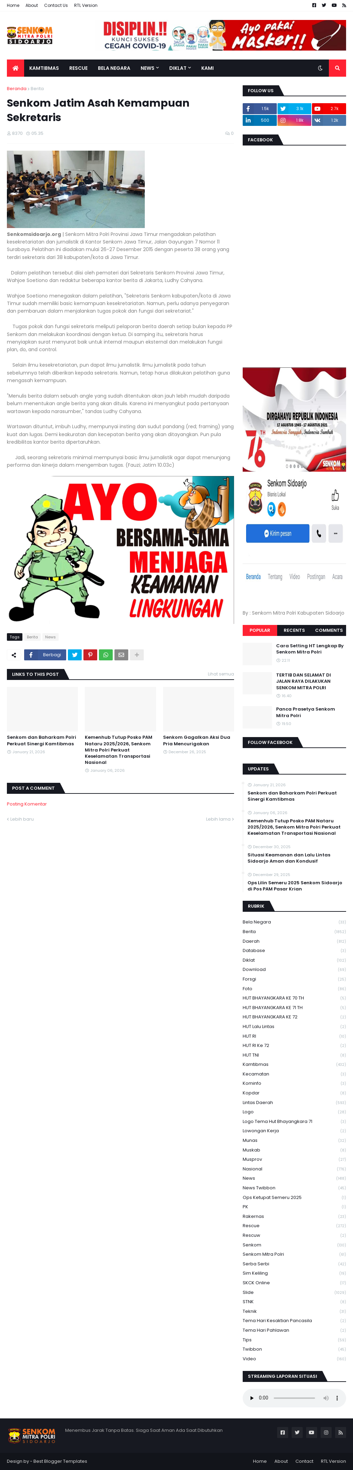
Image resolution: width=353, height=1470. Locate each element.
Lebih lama (218, 819)
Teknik (294, 1311)
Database (294, 950)
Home (13, 5)
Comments (329, 630)
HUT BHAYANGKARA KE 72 (294, 1017)
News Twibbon (294, 1188)
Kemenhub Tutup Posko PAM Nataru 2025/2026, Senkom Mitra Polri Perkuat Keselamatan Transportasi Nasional (118, 750)
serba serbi (294, 1264)
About (32, 5)
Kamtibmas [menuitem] (44, 68)
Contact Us (56, 5)
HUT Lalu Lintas (294, 1026)
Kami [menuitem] (207, 68)
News (50, 637)
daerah (294, 941)
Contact (304, 1461)
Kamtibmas (294, 1064)
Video (294, 1358)
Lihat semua (221, 674)
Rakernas (294, 1216)
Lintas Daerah (294, 1102)
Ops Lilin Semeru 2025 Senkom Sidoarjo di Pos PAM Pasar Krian (295, 886)
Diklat (294, 960)
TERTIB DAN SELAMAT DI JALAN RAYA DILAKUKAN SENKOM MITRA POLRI (303, 681)
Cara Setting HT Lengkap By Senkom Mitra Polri (310, 649)
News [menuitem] (147, 68)
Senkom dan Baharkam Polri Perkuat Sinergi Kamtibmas (41, 740)
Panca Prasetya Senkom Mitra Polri (305, 712)
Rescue (294, 1226)
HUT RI (294, 1036)
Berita (37, 88)
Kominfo (294, 1083)
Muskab (294, 1150)
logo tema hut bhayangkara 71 (294, 1121)
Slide (294, 1292)
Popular (260, 630)
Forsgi (294, 979)
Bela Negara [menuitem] (114, 68)
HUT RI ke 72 (294, 1045)
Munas (294, 1140)
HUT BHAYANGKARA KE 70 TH (294, 998)
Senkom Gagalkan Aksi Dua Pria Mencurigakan (196, 740)
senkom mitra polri (294, 1254)
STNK (294, 1302)
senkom (294, 1245)
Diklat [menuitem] (177, 68)
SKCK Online (294, 1283)
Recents (294, 630)
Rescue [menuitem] (78, 68)
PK (294, 1207)
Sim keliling (294, 1273)
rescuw (294, 1235)
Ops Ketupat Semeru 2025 (294, 1197)
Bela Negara (294, 922)
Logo (294, 1112)
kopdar (294, 1093)
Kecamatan (294, 1074)
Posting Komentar (27, 804)
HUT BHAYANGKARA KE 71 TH (294, 1008)
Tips (294, 1340)
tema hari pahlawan (294, 1330)
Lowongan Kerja (294, 1131)
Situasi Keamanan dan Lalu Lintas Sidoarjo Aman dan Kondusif (289, 858)
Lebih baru (22, 819)
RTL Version (86, 5)
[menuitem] (15, 68)
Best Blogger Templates (60, 1461)
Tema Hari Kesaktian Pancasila (294, 1321)
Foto (294, 989)
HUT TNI (294, 1055)
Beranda (17, 88)
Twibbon (294, 1349)
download (294, 969)
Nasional (294, 1169)
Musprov (294, 1159)
